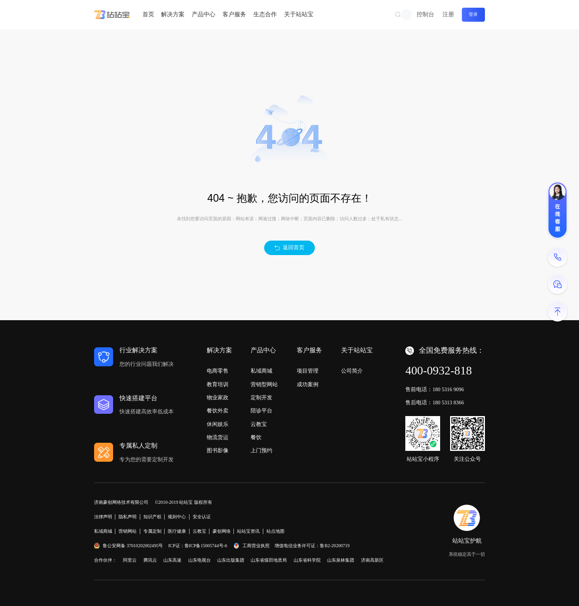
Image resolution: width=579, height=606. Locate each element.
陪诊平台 (261, 410)
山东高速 (172, 560)
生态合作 (265, 14)
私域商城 (261, 371)
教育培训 (217, 384)
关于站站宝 (298, 14)
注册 (448, 14)
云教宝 (259, 424)
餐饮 (256, 437)
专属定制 (152, 531)
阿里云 (130, 560)
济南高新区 (372, 560)
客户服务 (234, 14)
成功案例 (307, 384)
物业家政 (217, 397)
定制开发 (261, 397)
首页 (148, 14)
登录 (473, 14)
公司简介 (352, 371)
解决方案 (173, 14)
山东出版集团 (230, 560)
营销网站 (128, 531)
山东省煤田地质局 (269, 560)
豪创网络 (222, 531)
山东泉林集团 (340, 560)
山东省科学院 (307, 560)
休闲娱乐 (217, 424)
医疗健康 (177, 531)
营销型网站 (264, 384)
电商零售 (217, 371)
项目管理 (307, 371)
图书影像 (217, 450)
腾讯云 (150, 560)
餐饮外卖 (217, 410)
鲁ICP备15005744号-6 (206, 545)
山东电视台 (199, 560)
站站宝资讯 (248, 531)
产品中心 (203, 14)
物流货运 (217, 437)
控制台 (425, 14)
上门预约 (261, 450)
